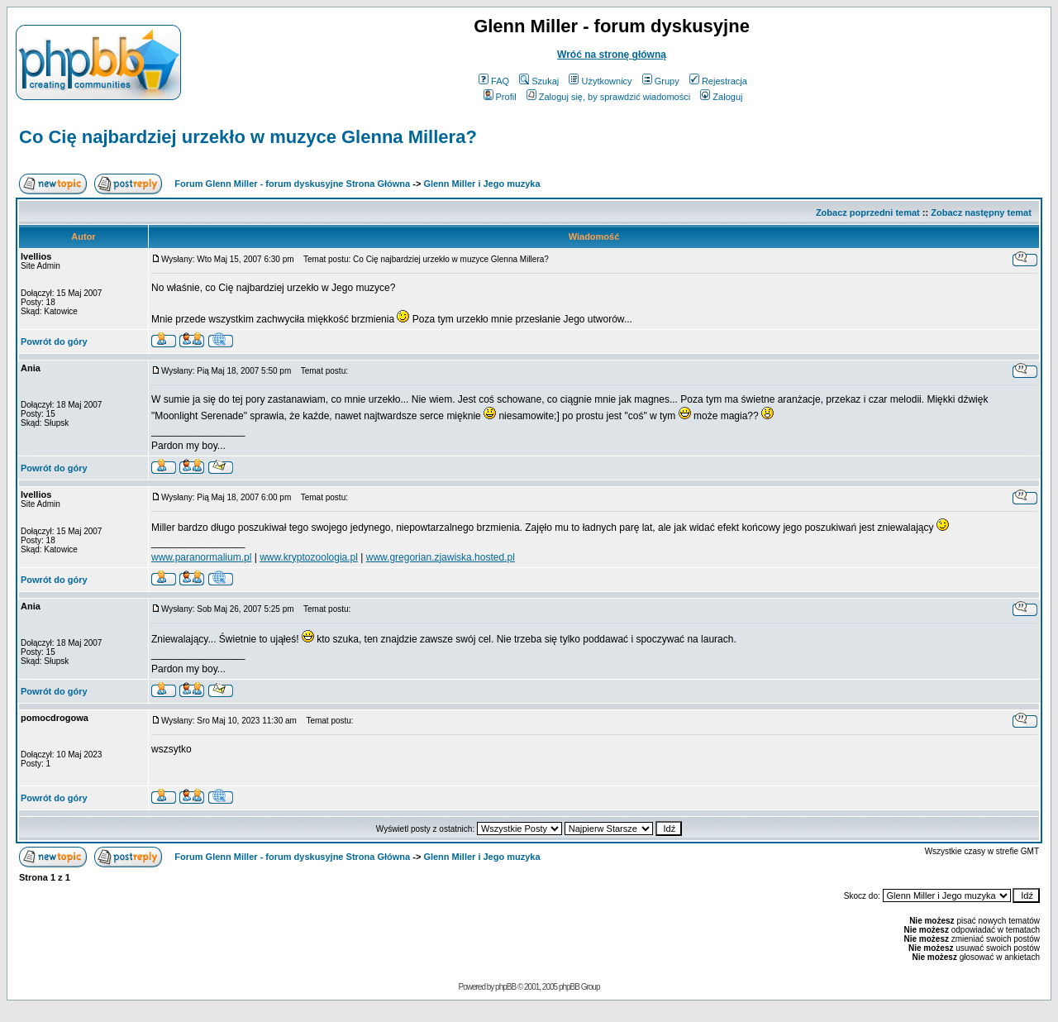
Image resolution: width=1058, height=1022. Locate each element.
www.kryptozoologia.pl (309, 557)
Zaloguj (721, 97)
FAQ (494, 81)
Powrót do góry (54, 341)
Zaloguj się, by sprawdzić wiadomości (608, 97)
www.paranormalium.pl (201, 557)
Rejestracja (718, 81)
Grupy (660, 81)
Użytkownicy (600, 81)
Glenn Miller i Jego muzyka (481, 184)
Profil (500, 97)
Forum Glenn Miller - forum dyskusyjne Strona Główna (292, 184)
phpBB (505, 986)
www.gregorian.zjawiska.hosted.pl (440, 557)
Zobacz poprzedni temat (868, 212)
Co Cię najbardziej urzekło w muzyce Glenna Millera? (248, 137)
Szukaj (539, 81)
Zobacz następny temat (981, 212)
